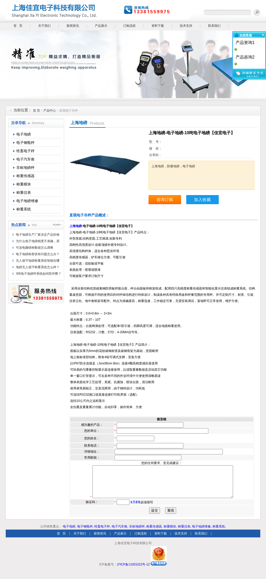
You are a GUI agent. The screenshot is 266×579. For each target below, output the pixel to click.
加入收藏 (202, 199)
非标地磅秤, (137, 533)
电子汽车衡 (25, 159)
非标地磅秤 (25, 167)
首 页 (18, 26)
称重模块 (23, 184)
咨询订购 (164, 199)
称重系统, (219, 533)
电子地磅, (69, 533)
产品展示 (101, 26)
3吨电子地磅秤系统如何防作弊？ (38, 273)
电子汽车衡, (120, 533)
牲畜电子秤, (102, 533)
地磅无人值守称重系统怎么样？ (37, 267)
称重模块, (170, 533)
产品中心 (50, 110)
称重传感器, (154, 533)
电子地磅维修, (201, 533)
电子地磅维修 (27, 201)
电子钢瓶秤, (85, 533)
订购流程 (129, 26)
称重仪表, (184, 533)
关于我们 (44, 26)
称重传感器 (25, 176)
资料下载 (157, 26)
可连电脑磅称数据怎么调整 (34, 247)
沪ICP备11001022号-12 (133, 570)
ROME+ (57, 224)
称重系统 (23, 209)
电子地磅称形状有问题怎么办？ (37, 254)
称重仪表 (23, 192)
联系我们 (214, 26)
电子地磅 (23, 134)
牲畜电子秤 (25, 151)
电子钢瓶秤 (25, 142)
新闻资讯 (72, 26)
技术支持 (186, 26)
